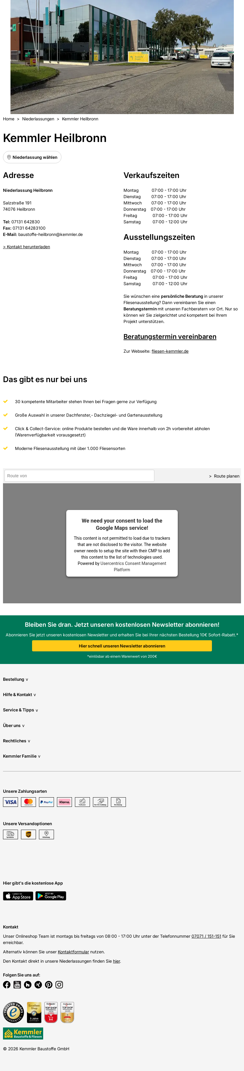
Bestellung (15, 679)
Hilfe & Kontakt (19, 694)
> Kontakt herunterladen (26, 246)
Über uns (14, 725)
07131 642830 (25, 221)
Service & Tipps (20, 710)
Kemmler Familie (21, 756)
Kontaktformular (73, 951)
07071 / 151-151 (206, 936)
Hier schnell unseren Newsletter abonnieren (122, 645)
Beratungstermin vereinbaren (169, 336)
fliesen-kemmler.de (170, 351)
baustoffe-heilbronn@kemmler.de (50, 234)
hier (116, 961)
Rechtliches (16, 741)
